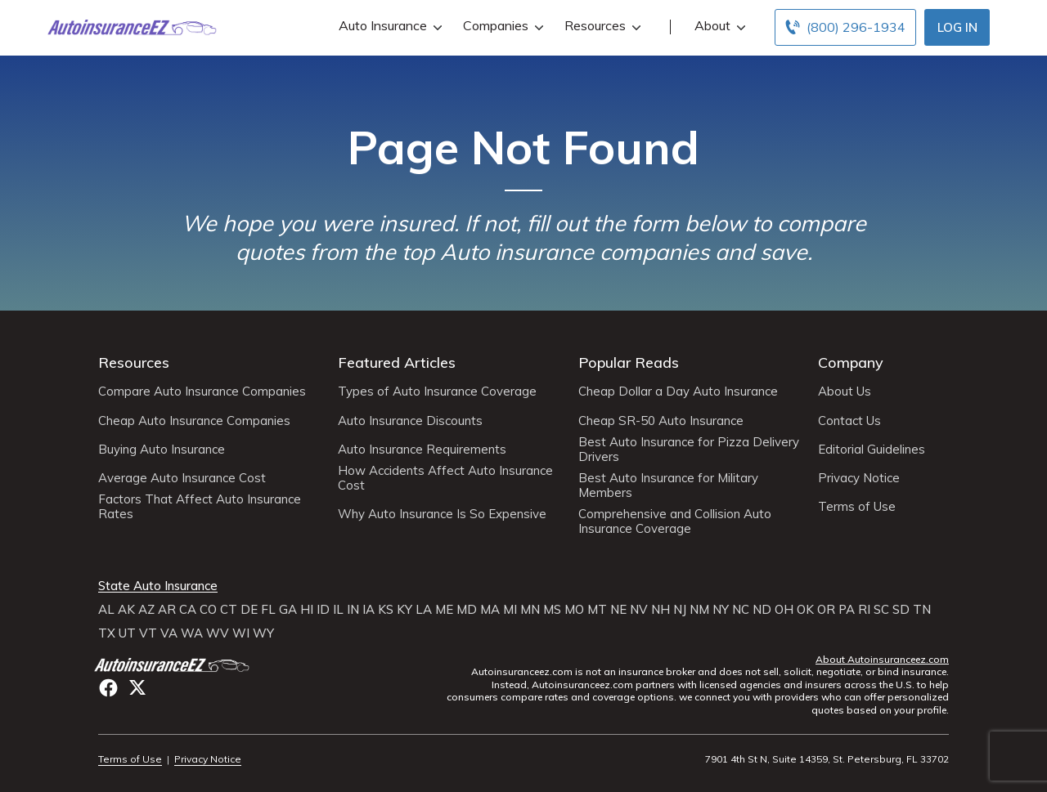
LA (424, 609)
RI (864, 609)
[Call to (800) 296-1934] (845, 27)
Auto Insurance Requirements (422, 449)
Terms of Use (857, 506)
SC (881, 609)
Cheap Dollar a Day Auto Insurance (678, 391)
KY (404, 609)
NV (639, 609)
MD (466, 609)
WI (240, 633)
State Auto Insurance (158, 586)
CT (228, 609)
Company (850, 362)
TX (106, 633)
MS (552, 609)
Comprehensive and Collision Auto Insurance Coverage (674, 521)
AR (167, 609)
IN (353, 609)
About (718, 26)
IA (368, 609)
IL (338, 609)
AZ (146, 609)
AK (126, 609)
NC (740, 609)
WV (217, 633)
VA (168, 633)
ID (323, 609)
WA (192, 633)
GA (288, 609)
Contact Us (849, 421)
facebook (108, 688)
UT (127, 633)
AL (106, 609)
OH (784, 609)
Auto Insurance (388, 26)
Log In (957, 27)
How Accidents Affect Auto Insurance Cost (445, 478)
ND (762, 609)
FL (268, 609)
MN (530, 609)
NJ (679, 609)
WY (263, 633)
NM (699, 609)
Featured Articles (397, 362)
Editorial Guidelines (871, 449)
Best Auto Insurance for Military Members (668, 485)
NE (618, 609)
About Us (844, 391)
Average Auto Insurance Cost (182, 478)
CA (187, 609)
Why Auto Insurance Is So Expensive (442, 514)
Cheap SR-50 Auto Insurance (661, 421)
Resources (600, 26)
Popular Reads (628, 362)
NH (660, 609)
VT (148, 633)
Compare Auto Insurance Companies (202, 391)
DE (249, 609)
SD (901, 609)
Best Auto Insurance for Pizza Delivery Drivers (688, 449)
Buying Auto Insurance (161, 449)
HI (306, 609)
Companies (501, 26)
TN (922, 609)
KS (385, 609)
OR (826, 609)
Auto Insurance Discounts (410, 421)
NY (720, 609)
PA (846, 609)
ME (444, 609)
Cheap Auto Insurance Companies (194, 421)
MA (490, 609)
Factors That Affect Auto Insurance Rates (199, 506)
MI (510, 609)
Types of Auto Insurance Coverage (437, 391)
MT (597, 609)
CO (208, 609)
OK (805, 609)
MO (574, 609)
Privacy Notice (859, 478)
